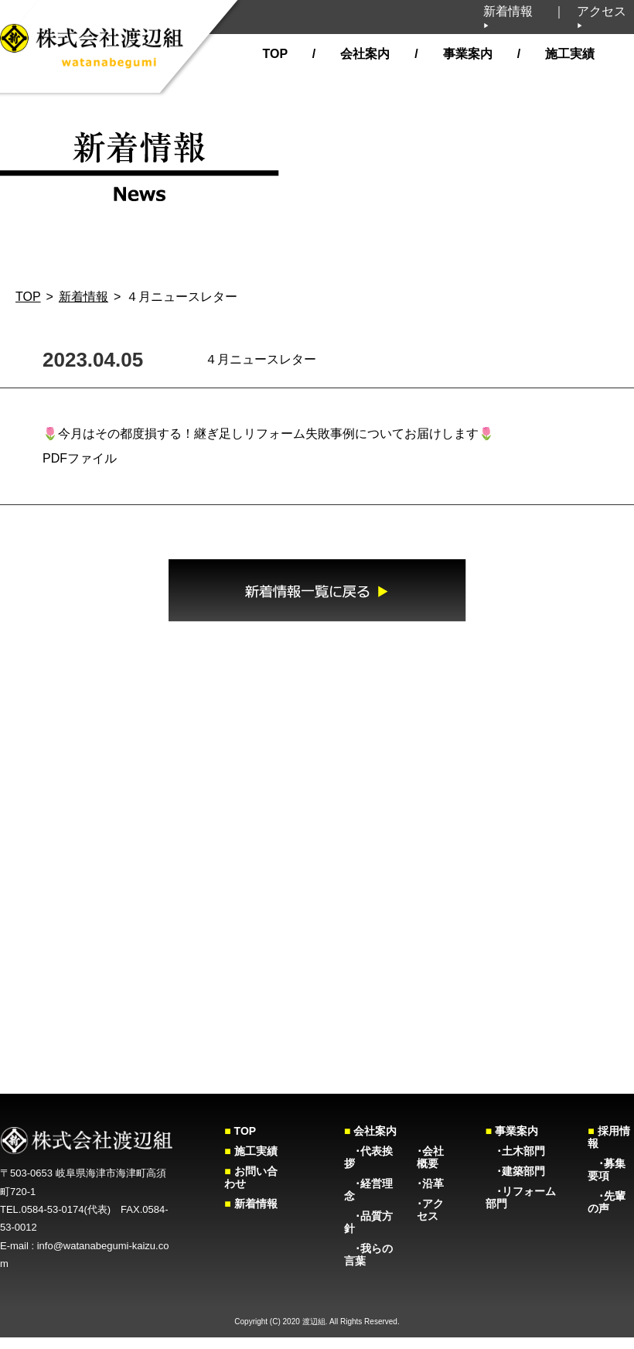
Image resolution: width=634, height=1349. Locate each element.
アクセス (601, 17)
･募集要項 (606, 1169)
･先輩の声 (606, 1202)
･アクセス (430, 1209)
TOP (274, 53)
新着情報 (508, 17)
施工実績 (568, 53)
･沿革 (430, 1183)
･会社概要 (430, 1157)
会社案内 (363, 53)
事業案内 (465, 53)
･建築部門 (515, 1171)
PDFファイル (80, 458)
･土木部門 (515, 1151)
